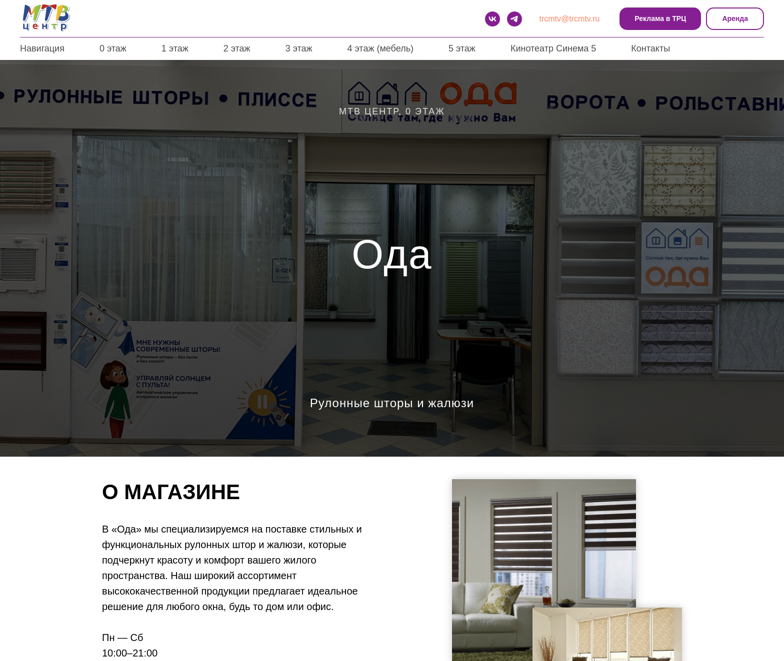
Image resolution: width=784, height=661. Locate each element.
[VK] (492, 18)
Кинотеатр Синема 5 (553, 48)
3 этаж (299, 48)
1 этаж (175, 48)
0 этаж (113, 48)
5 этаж (462, 48)
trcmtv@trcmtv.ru (570, 18)
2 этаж (237, 48)
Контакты (650, 48)
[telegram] (514, 18)
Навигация (42, 48)
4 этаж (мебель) (381, 48)
